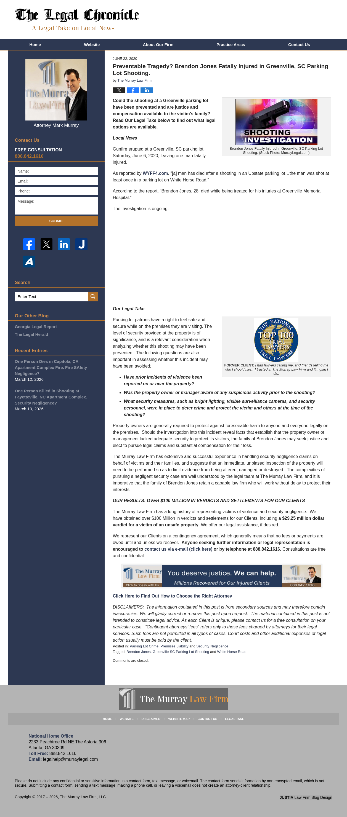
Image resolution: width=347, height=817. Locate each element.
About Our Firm (158, 44)
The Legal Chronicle (77, 20)
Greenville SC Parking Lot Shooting (181, 652)
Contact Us (299, 44)
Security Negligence (212, 646)
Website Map (179, 718)
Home (35, 44)
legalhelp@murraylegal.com (70, 759)
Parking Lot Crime (144, 646)
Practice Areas (230, 44)
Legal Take (234, 718)
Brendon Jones (138, 652)
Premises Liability (174, 646)
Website (92, 44)
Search (93, 296)
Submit (56, 221)
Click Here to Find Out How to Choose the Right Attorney (172, 596)
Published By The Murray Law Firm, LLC (298, 20)
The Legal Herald (31, 334)
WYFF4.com (155, 173)
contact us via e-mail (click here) (178, 549)
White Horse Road (232, 652)
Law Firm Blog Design (306, 797)
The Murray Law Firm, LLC (83, 797)
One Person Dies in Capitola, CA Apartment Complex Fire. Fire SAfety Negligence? (51, 367)
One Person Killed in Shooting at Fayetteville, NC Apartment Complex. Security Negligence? (51, 397)
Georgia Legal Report (36, 326)
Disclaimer (151, 718)
